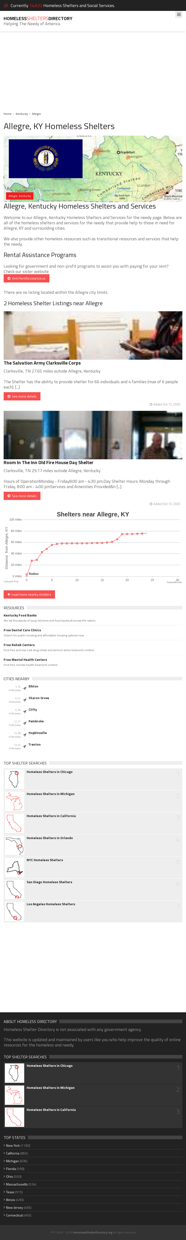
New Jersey (14, 1207)
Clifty (33, 709)
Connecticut (14, 1215)
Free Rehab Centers (19, 645)
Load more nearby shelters (29, 594)
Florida (11, 1168)
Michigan (12, 1160)
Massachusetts (17, 1184)
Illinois (10, 1199)
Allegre (36, 113)
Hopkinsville (38, 733)
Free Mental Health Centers (25, 659)
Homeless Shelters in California (51, 816)
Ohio (9, 1176)
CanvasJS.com (174, 582)
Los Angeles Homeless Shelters (51, 904)
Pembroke (36, 721)
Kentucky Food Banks (20, 615)
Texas (10, 1191)
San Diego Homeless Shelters (49, 882)
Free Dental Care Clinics (22, 630)
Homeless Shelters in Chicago (50, 772)
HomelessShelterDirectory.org (92, 1232)
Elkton (33, 686)
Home (8, 113)
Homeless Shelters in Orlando (50, 838)
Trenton (34, 744)
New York (13, 1145)
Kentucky (22, 113)
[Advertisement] (93, 75)
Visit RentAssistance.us (27, 278)
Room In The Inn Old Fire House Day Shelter (48, 462)
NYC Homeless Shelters (45, 860)
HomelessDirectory (38, 18)
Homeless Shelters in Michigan (51, 794)
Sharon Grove (39, 698)
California (12, 1153)
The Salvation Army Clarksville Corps (42, 363)
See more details (22, 396)
